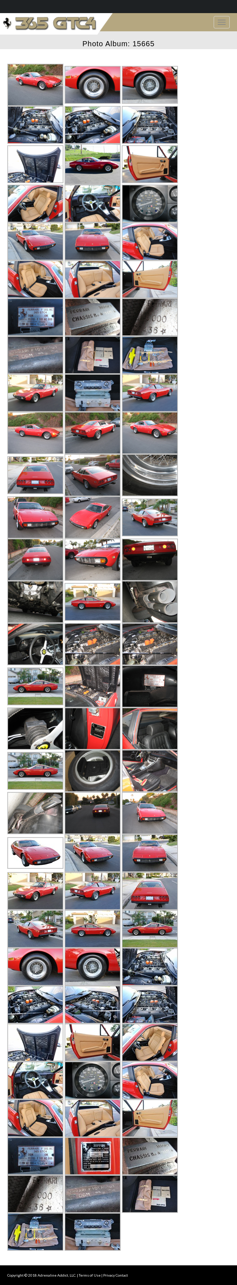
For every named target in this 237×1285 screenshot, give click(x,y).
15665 (143, 44)
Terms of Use (90, 1275)
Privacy (109, 1275)
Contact (122, 1275)
